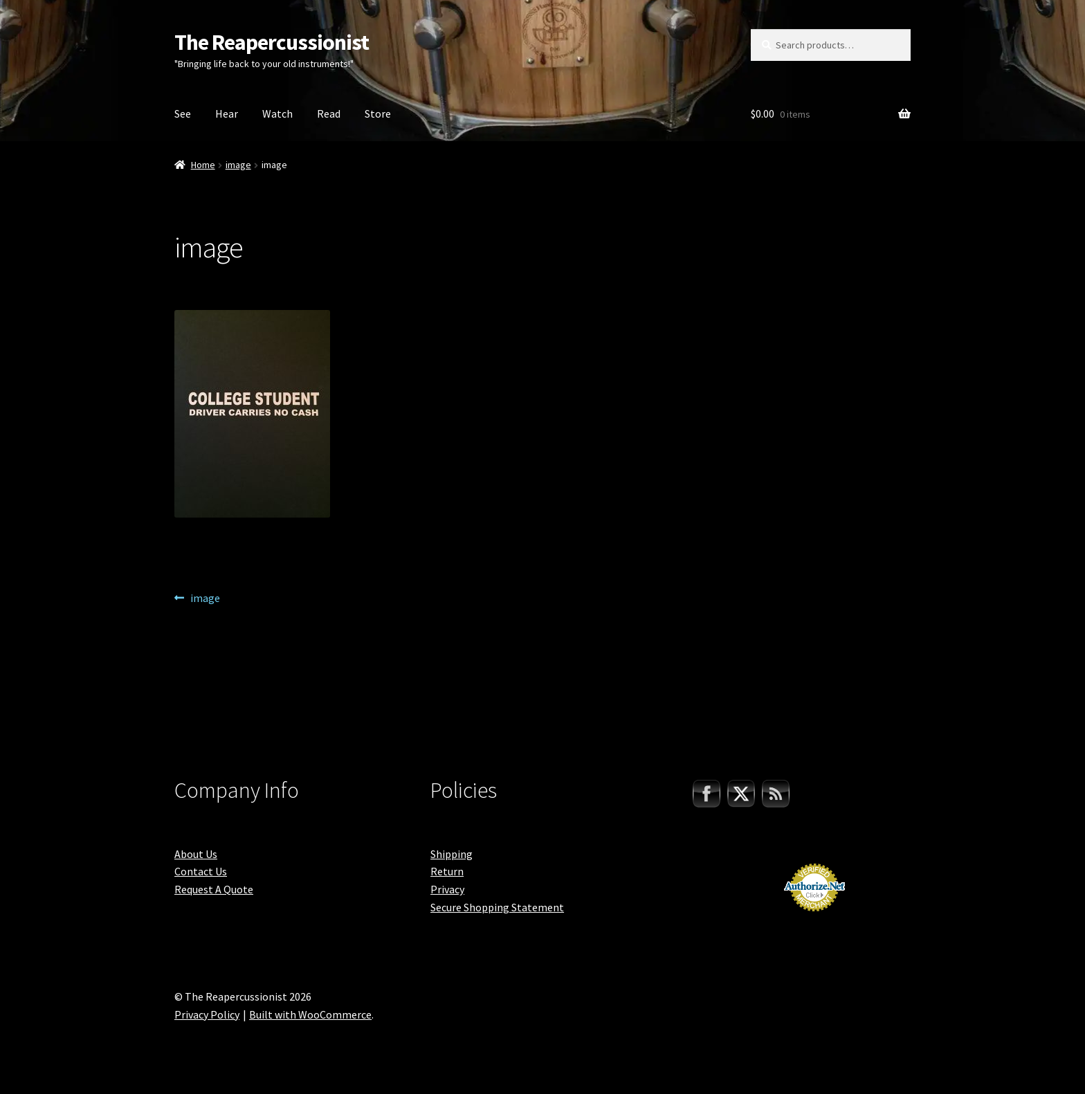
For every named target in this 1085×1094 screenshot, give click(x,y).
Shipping (451, 854)
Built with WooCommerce (310, 1014)
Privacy (447, 889)
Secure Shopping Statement (497, 907)
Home (203, 164)
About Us (195, 854)
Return (447, 871)
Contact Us (200, 871)
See (182, 113)
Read (328, 113)
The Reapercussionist (271, 42)
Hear (226, 113)
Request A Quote (213, 889)
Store (378, 113)
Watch (277, 113)
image (238, 164)
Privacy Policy (206, 1014)
